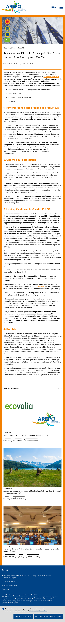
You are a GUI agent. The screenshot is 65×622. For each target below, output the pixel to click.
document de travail (51, 77)
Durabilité (7, 440)
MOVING (6, 498)
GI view (41, 286)
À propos (5, 589)
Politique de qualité (10, 63)
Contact (5, 570)
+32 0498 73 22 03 (9, 581)
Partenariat (18, 440)
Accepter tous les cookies (23, 616)
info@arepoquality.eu (10, 585)
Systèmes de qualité (27, 63)
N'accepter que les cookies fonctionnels (48, 616)
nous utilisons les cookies (38, 611)
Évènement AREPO (9, 556)
